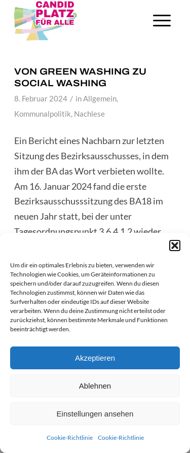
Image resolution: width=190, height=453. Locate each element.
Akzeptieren (95, 358)
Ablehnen (95, 385)
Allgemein (100, 98)
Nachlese (89, 114)
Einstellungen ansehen (95, 413)
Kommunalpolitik (42, 114)
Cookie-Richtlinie (70, 437)
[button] (175, 245)
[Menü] (162, 20)
